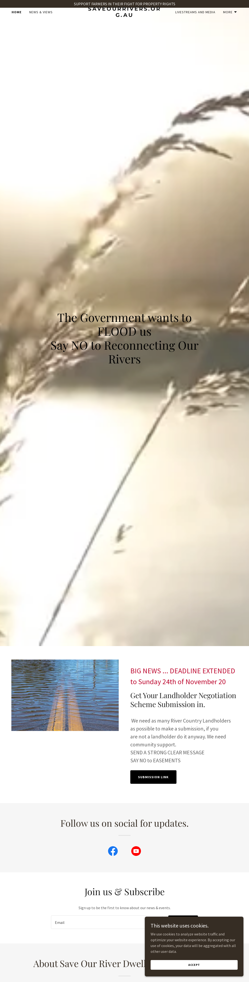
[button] (230, 20)
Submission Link (153, 777)
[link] (124, 23)
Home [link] (17, 20)
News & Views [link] (41, 20)
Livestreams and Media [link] (195, 20)
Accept (195, 965)
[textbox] (106, 922)
